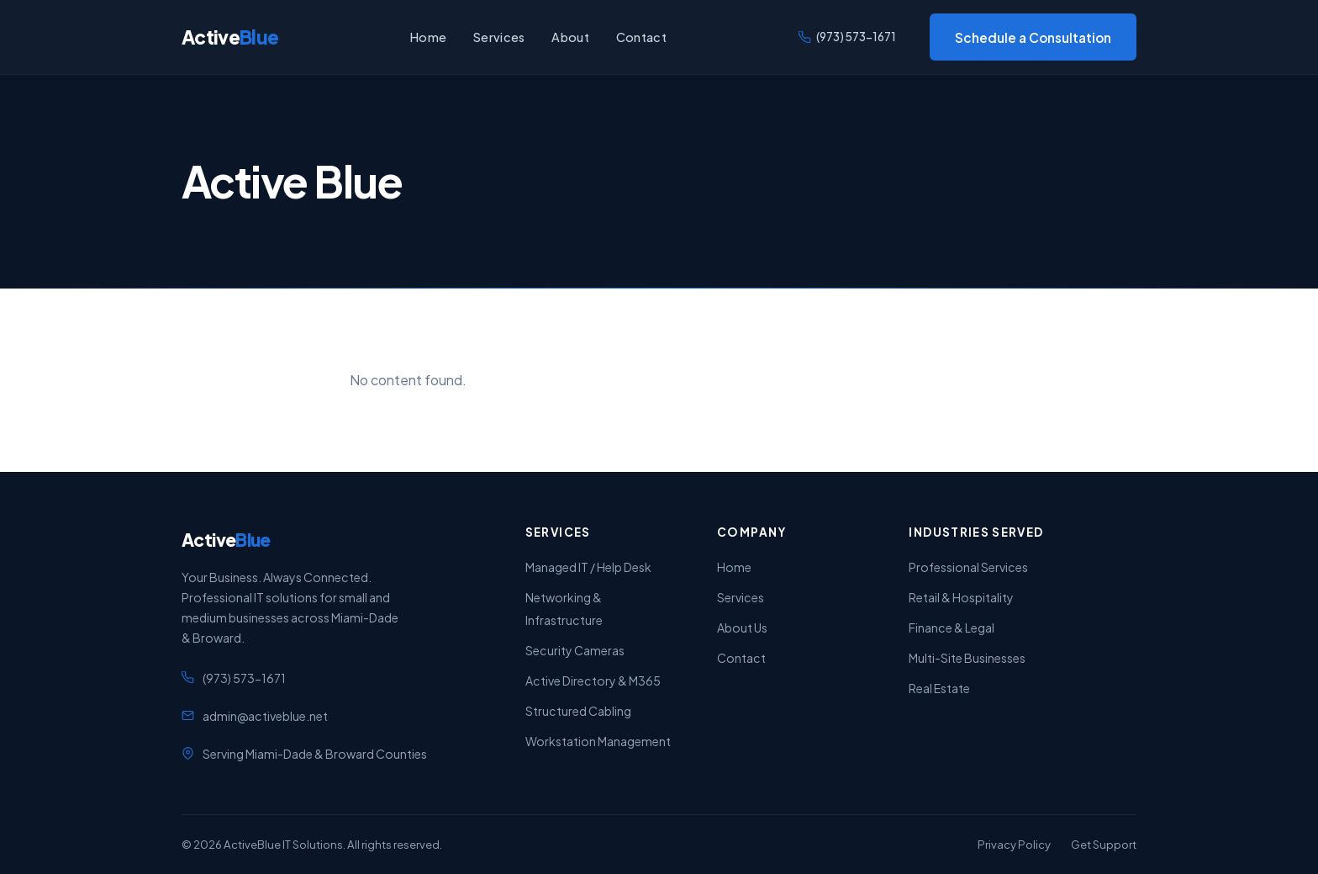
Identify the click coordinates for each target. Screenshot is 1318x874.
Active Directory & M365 (593, 680)
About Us (742, 627)
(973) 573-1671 (244, 678)
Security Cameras (575, 650)
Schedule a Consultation (1033, 37)
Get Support (1103, 844)
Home (428, 37)
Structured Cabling (578, 710)
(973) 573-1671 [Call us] (847, 36)
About (569, 37)
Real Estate (939, 688)
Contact (641, 37)
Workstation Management (598, 741)
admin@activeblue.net (265, 715)
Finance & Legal (951, 627)
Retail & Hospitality (961, 597)
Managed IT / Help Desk (588, 567)
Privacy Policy (1014, 844)
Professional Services (968, 567)
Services (499, 37)
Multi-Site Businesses (967, 657)
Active (230, 37)
